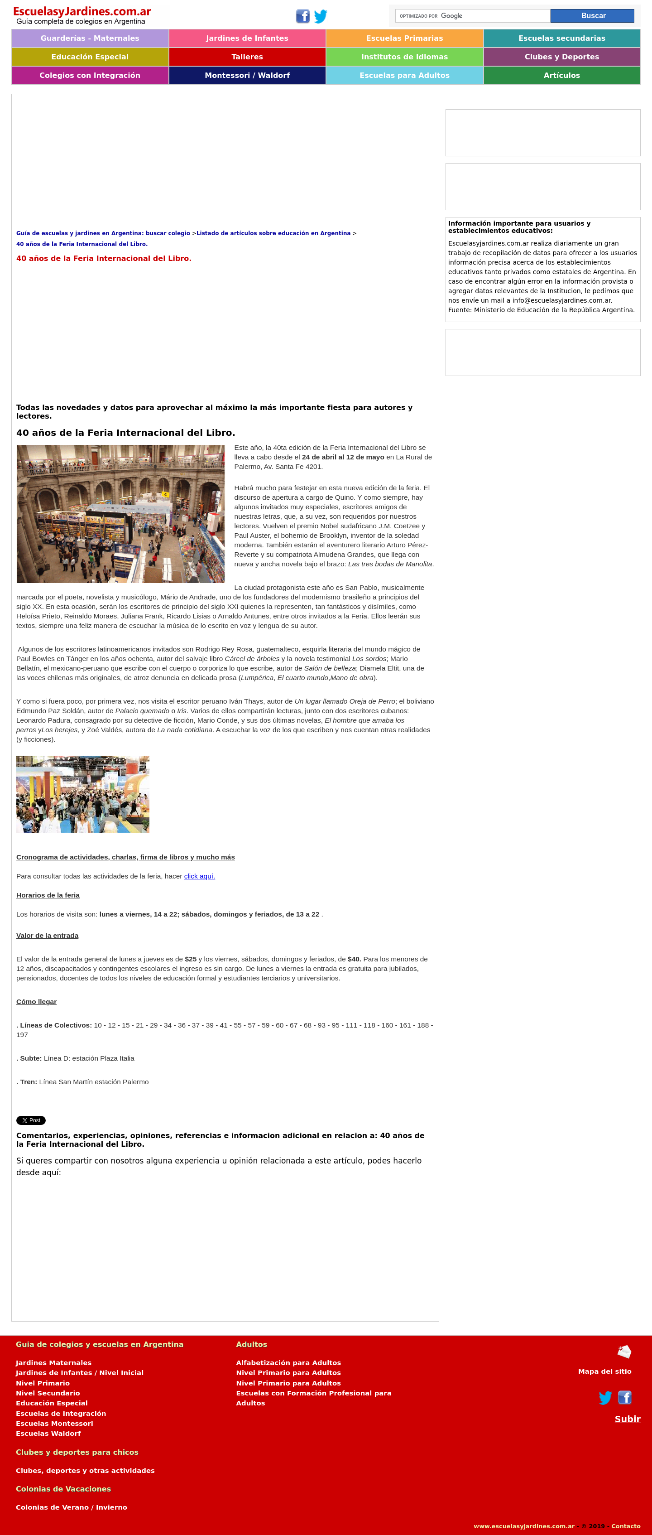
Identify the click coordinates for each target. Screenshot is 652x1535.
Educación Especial (90, 57)
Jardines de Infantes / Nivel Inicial (80, 1373)
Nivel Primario (43, 1383)
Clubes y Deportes (562, 57)
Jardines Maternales (53, 1363)
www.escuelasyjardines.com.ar (524, 1526)
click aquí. (200, 876)
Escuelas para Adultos (405, 75)
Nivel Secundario (48, 1393)
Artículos (562, 75)
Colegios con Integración (89, 75)
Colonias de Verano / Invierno (71, 1507)
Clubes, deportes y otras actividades (85, 1471)
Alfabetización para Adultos (288, 1363)
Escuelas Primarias (404, 38)
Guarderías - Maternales (90, 38)
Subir (628, 1419)
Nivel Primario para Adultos (288, 1373)
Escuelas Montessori (54, 1423)
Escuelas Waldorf (48, 1433)
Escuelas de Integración (61, 1413)
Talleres (247, 57)
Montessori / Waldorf (247, 75)
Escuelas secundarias (561, 38)
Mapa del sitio (605, 1371)
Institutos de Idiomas (404, 57)
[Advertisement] (181, 162)
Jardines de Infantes (247, 38)
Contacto (626, 1526)
